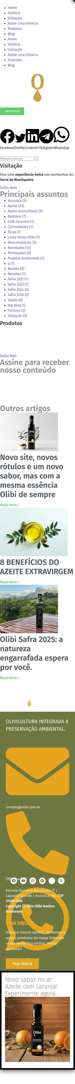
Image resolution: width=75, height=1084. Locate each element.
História (14, 13)
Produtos (15, 29)
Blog (11, 34)
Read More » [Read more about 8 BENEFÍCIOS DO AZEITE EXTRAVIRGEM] (9, 582)
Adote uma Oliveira (23, 23)
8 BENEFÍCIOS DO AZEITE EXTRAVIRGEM (36, 567)
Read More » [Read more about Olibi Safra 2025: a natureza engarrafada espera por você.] (9, 678)
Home (12, 8)
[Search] (36, 159)
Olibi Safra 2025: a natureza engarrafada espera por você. (34, 653)
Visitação (15, 18)
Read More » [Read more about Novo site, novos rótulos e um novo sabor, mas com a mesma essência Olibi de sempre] (9, 505)
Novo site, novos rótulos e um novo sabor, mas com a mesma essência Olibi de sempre (31, 476)
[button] (7, 140)
